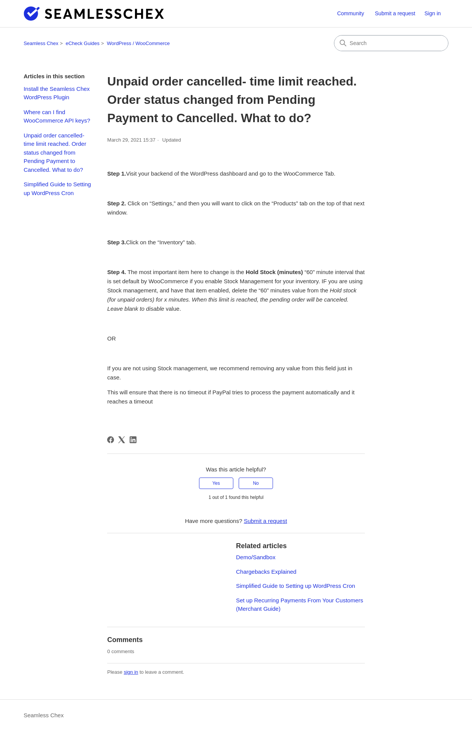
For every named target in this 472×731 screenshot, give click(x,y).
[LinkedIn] (133, 439)
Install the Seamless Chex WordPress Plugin (57, 93)
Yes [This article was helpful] (216, 483)
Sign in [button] (432, 13)
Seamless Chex (41, 43)
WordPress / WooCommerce (138, 43)
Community (350, 13)
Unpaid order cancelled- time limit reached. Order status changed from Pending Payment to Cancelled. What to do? (55, 152)
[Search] (391, 43)
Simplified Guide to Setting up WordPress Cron (57, 188)
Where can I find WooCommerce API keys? (57, 116)
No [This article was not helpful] (255, 483)
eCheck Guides (83, 43)
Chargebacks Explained (266, 571)
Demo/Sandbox (255, 557)
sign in (131, 672)
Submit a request (395, 13)
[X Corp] (121, 439)
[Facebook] (110, 439)
